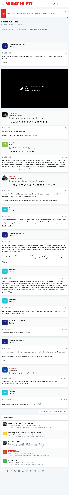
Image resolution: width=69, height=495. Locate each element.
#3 (66, 157)
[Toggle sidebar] (62, 3)
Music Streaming (29, 462)
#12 (65, 400)
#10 (65, 349)
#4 (66, 191)
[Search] (66, 3)
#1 (66, 53)
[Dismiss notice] (65, 12)
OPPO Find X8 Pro (15, 442)
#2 (66, 128)
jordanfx (10, 462)
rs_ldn (10, 435)
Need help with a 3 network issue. (20, 423)
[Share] (62, 53)
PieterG (16, 464)
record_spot (18, 455)
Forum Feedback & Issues (30, 435)
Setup (17, 451)
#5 (66, 216)
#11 (65, 378)
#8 (66, 308)
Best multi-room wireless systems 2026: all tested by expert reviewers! (31, 13)
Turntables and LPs (27, 453)
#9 (66, 329)
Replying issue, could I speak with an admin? (24, 433)
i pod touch (12, 460)
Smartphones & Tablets (34, 425)
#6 (66, 242)
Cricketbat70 (12, 425)
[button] (3, 3)
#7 (66, 278)
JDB (9, 453)
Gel (15, 436)
